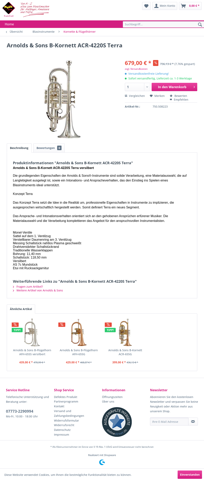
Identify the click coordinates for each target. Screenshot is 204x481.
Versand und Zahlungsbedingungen (69, 413)
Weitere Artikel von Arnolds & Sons (38, 290)
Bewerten (178, 96)
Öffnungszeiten (112, 397)
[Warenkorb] (190, 6)
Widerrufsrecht (64, 425)
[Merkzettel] (146, 6)
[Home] (9, 24)
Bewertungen (49, 148)
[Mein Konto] (164, 6)
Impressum (61, 434)
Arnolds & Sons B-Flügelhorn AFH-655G (79, 352)
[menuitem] (146, 6)
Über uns (108, 401)
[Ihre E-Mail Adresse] (169, 422)
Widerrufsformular (66, 420)
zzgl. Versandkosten (136, 69)
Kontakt (59, 406)
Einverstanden (190, 474)
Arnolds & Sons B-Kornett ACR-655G (125, 352)
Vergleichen (135, 96)
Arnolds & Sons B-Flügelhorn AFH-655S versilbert (32, 352)
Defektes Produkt (65, 397)
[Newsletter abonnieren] (193, 422)
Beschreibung (19, 148)
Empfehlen (179, 99)
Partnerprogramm (66, 401)
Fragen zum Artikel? (28, 286)
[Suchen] (200, 25)
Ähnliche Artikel (21, 309)
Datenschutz (62, 430)
